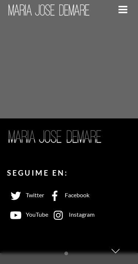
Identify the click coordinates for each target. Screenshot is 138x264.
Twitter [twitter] (25, 194)
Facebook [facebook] (67, 194)
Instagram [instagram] (72, 214)
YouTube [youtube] (27, 214)
